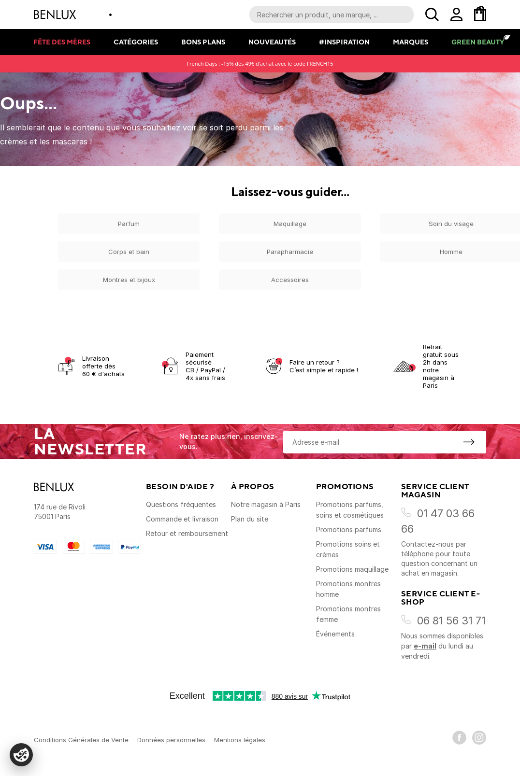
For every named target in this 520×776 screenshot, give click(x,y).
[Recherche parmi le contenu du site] (331, 14)
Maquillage (290, 223)
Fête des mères (61, 42)
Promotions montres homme (348, 588)
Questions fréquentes (181, 504)
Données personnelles (171, 740)
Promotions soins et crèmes (348, 549)
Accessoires (290, 279)
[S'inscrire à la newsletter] (468, 442)
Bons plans (203, 42)
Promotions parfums (348, 529)
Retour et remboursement (187, 533)
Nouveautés (272, 42)
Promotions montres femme (348, 614)
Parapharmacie (290, 251)
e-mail (425, 646)
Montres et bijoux (129, 279)
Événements (335, 634)
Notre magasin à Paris (266, 504)
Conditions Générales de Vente (81, 740)
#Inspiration (344, 42)
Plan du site (249, 519)
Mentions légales (239, 740)
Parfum (129, 223)
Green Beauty (477, 42)
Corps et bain (128, 251)
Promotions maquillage (352, 569)
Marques (410, 42)
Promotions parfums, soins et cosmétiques (350, 509)
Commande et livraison (182, 519)
